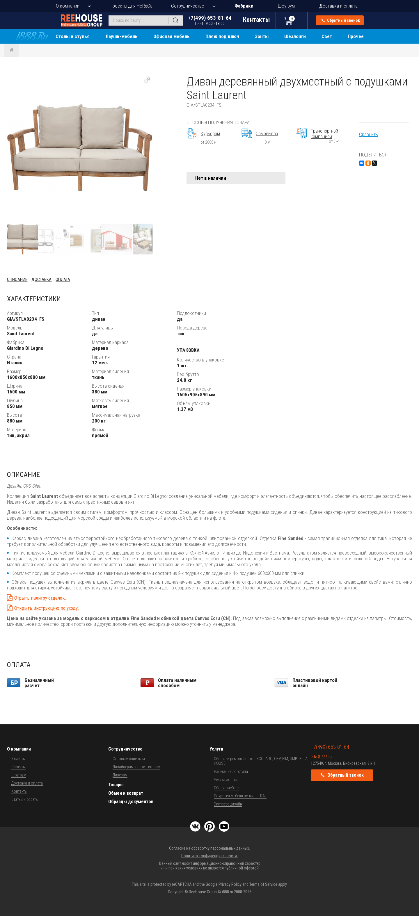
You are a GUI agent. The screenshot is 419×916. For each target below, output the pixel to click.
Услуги (216, 749)
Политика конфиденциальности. (209, 855)
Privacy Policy (230, 884)
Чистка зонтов (226, 779)
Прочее (356, 36)
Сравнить (368, 134)
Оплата (63, 279)
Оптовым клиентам (129, 758)
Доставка (41, 279)
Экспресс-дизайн (228, 804)
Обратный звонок (341, 20)
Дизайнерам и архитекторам (136, 766)
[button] (147, 80)
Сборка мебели (226, 787)
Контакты (19, 791)
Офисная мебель (171, 36)
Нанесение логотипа (231, 771)
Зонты (262, 36)
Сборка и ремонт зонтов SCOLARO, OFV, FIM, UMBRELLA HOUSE (261, 761)
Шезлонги (295, 36)
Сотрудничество (187, 6)
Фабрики (244, 6)
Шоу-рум (286, 6)
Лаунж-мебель (121, 36)
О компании (67, 6)
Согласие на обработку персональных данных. (209, 848)
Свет (327, 36)
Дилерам (120, 775)
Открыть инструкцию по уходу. (46, 608)
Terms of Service (263, 884)
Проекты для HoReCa (131, 6)
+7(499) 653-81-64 (210, 20)
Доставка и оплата (338, 6)
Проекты (18, 766)
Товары (116, 784)
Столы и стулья (73, 36)
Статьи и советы (24, 799)
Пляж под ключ (222, 36)
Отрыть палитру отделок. (40, 598)
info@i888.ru (321, 757)
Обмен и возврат (125, 793)
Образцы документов (130, 801)
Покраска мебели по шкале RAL (240, 796)
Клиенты (18, 758)
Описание (17, 279)
